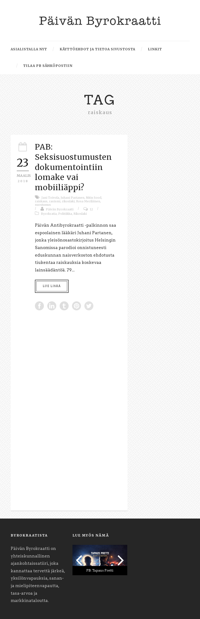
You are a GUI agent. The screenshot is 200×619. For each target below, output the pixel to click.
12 (91, 209)
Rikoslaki (80, 213)
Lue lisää (52, 286)
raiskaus (41, 201)
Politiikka (65, 213)
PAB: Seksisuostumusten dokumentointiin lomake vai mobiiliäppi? (73, 167)
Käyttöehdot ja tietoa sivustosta (97, 49)
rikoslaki (68, 201)
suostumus (43, 204)
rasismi (54, 201)
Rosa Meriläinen (88, 201)
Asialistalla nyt (29, 49)
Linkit (155, 49)
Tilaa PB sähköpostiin (47, 66)
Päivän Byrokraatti (59, 209)
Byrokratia (49, 213)
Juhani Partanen (72, 197)
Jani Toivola (50, 197)
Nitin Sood (93, 197)
